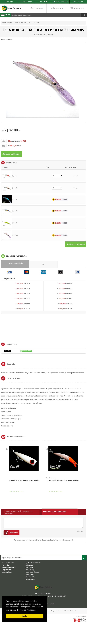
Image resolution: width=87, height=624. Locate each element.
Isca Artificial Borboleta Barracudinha (23, 480)
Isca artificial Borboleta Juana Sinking (63, 480)
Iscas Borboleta (7, 40)
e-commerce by (81, 616)
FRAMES (43, 328)
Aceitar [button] (24, 616)
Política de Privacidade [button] (26, 610)
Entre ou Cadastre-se (61, 2)
